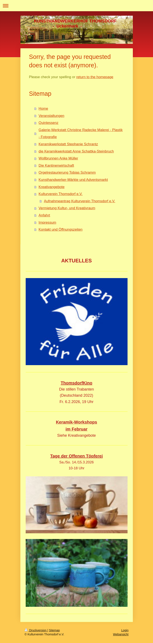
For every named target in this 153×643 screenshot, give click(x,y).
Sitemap (54, 630)
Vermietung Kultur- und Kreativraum (67, 208)
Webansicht (121, 634)
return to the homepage (94, 77)
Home (43, 109)
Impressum (47, 222)
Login (124, 630)
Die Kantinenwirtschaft (56, 166)
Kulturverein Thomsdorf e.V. (61, 194)
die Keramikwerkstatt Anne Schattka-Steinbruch (76, 151)
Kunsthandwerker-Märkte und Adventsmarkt (73, 180)
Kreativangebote (52, 187)
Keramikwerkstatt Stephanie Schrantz (68, 144)
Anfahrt (44, 215)
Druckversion (36, 630)
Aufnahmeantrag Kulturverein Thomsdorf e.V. (79, 201)
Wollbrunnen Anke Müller (58, 158)
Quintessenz (48, 123)
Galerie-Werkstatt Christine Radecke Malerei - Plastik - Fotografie (81, 133)
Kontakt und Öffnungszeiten (61, 229)
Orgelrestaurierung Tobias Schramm (67, 172)
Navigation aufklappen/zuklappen (76, 5)
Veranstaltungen (51, 116)
